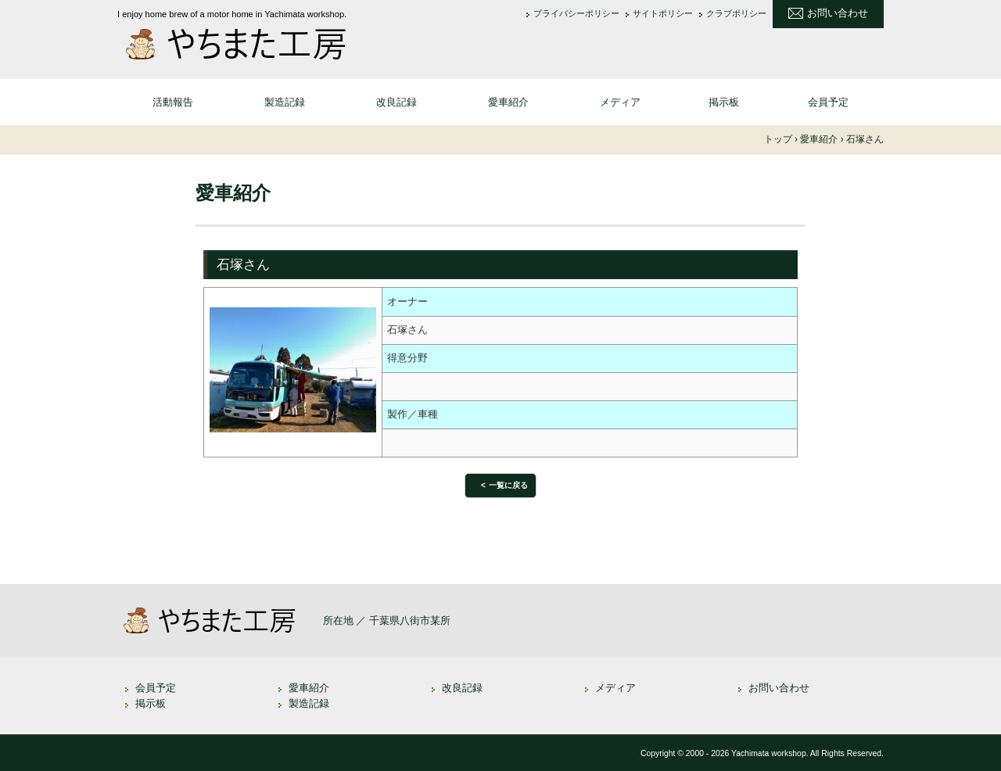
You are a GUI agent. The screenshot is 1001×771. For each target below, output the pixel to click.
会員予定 (828, 102)
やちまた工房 (242, 44)
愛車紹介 (508, 102)
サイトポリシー (663, 13)
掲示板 (724, 102)
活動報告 (172, 102)
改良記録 (396, 102)
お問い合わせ (837, 13)
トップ (778, 139)
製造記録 (284, 102)
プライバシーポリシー (576, 13)
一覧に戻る (508, 485)
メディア (620, 102)
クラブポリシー (736, 13)
